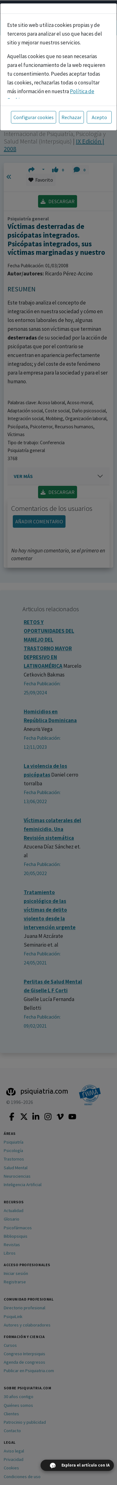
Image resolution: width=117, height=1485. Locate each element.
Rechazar (71, 117)
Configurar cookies (33, 117)
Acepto (99, 117)
